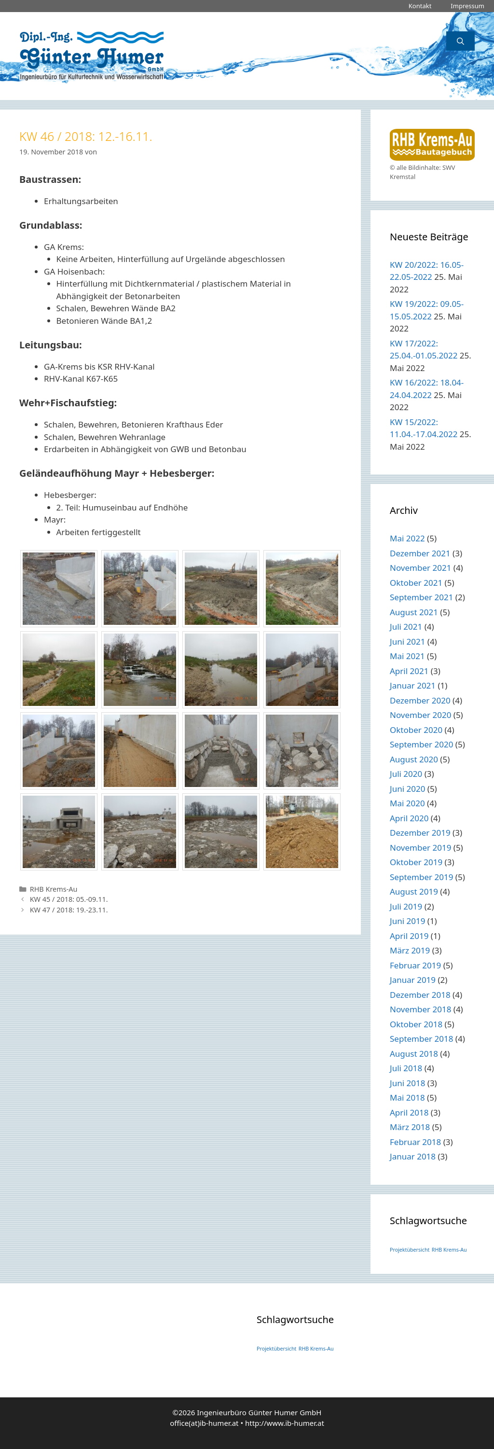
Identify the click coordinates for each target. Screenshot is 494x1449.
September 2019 (421, 877)
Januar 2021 (413, 685)
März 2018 (410, 1126)
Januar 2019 (413, 979)
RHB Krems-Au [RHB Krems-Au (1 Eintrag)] (449, 1249)
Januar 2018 (413, 1156)
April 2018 (409, 1112)
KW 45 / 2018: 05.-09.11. (69, 899)
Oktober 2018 (416, 1024)
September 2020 (421, 744)
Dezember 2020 (420, 700)
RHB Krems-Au (54, 889)
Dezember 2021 (420, 553)
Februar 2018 (415, 1141)
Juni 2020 (407, 788)
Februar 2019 (415, 965)
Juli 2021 (406, 626)
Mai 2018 (407, 1097)
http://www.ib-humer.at (284, 1423)
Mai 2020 (407, 803)
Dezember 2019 (420, 832)
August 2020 (414, 759)
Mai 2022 (407, 538)
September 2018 (421, 1038)
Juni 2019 (407, 920)
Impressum (467, 5)
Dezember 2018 (420, 994)
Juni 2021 (407, 641)
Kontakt (420, 5)
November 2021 (420, 567)
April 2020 (409, 818)
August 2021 (414, 612)
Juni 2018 (407, 1083)
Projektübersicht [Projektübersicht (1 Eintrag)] (409, 1249)
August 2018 (414, 1053)
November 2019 (420, 847)
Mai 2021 (407, 656)
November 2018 (420, 1009)
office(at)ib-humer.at (204, 1423)
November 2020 (420, 714)
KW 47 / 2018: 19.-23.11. (69, 909)
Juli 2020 (406, 773)
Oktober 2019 (416, 862)
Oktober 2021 (416, 582)
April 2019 (409, 935)
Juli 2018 (406, 1068)
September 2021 (421, 597)
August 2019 (414, 891)
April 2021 (409, 670)
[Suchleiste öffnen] (460, 41)
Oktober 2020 (416, 729)
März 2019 (410, 950)
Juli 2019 (406, 906)
